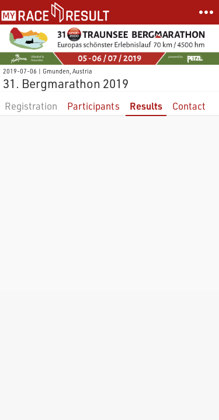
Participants (93, 106)
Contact (189, 106)
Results (146, 106)
